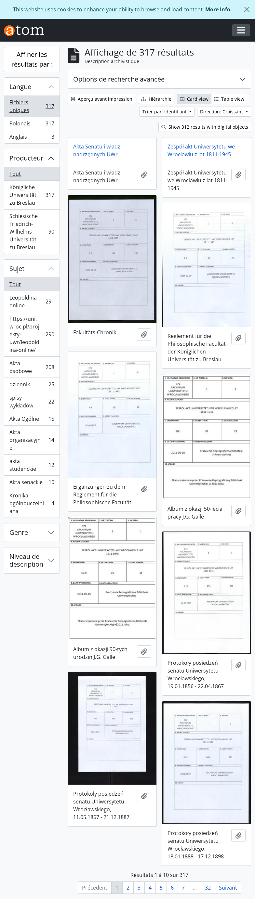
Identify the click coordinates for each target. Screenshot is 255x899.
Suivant (228, 887)
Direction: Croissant (222, 112)
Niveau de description (26, 560)
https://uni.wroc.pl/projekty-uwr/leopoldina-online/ (31, 334)
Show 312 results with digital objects (204, 127)
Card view (194, 99)
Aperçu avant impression (101, 99)
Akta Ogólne (31, 420)
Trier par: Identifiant (165, 112)
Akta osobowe (31, 367)
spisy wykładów (31, 401)
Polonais (31, 125)
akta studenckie (31, 464)
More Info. (218, 9)
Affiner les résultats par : (32, 59)
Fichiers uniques (31, 106)
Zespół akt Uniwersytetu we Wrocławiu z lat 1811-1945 (201, 150)
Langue (20, 86)
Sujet (16, 268)
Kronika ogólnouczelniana (31, 503)
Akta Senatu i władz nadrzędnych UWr (96, 150)
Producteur (26, 158)
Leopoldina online (31, 301)
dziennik (31, 385)
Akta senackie (31, 483)
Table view (229, 99)
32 (208, 887)
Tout (15, 173)
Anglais (31, 138)
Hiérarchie (156, 99)
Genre (18, 532)
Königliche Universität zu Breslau (31, 195)
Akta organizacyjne (31, 440)
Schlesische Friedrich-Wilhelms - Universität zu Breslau (31, 231)
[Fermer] (247, 9)
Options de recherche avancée (119, 79)
